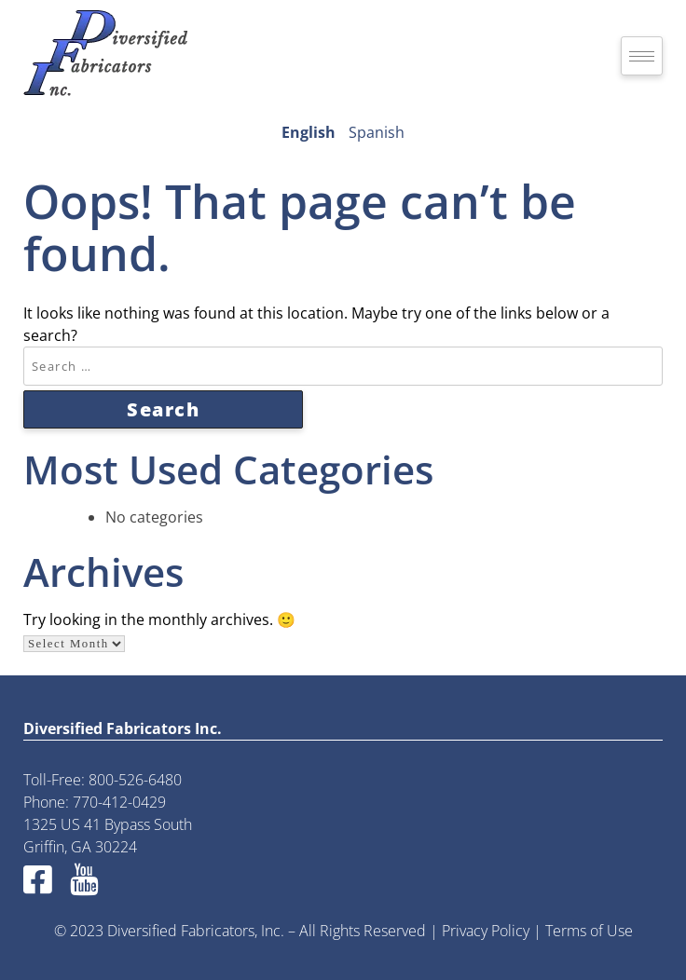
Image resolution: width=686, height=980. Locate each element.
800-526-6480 (135, 779)
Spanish (377, 132)
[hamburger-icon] (642, 55)
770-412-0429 (119, 802)
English (308, 132)
